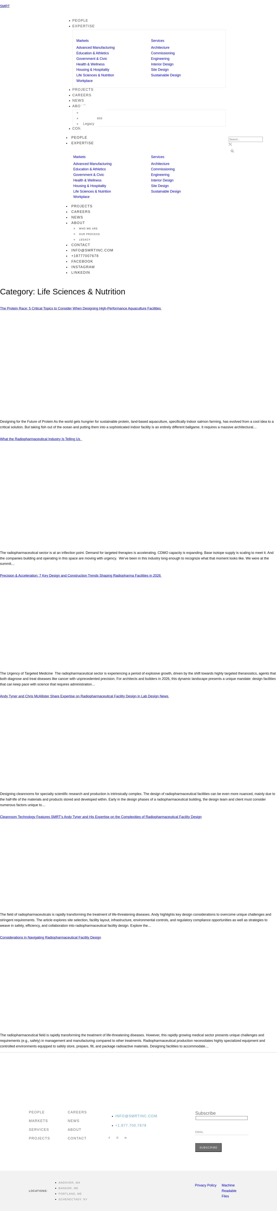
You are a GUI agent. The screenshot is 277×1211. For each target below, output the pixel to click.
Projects (82, 206)
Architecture (160, 47)
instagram (83, 267)
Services (157, 41)
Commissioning (163, 53)
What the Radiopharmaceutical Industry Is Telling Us (41, 439)
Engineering (160, 59)
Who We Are (88, 228)
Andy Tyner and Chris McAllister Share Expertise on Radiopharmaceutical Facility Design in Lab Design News (84, 696)
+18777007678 (85, 256)
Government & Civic (91, 59)
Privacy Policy (205, 1185)
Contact (80, 245)
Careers (81, 212)
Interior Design (162, 64)
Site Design (160, 70)
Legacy (85, 239)
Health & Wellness (90, 64)
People (79, 137)
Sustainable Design (166, 75)
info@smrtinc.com (92, 250)
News (77, 217)
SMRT (5, 6)
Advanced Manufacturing (95, 47)
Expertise (84, 143)
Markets (82, 41)
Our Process (89, 234)
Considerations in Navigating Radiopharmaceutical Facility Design (50, 937)
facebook (82, 261)
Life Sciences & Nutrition (95, 75)
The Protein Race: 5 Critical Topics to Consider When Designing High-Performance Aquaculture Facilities (81, 308)
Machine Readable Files (229, 1190)
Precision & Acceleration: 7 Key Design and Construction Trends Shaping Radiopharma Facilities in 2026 (81, 575)
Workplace (84, 81)
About (80, 223)
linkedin (80, 272)
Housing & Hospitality (92, 70)
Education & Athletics (92, 53)
